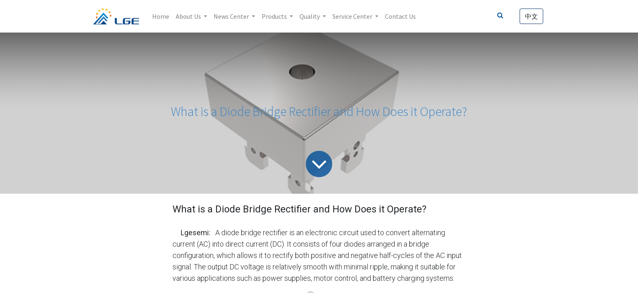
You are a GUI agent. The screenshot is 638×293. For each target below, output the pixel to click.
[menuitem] (161, 16)
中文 (531, 16)
